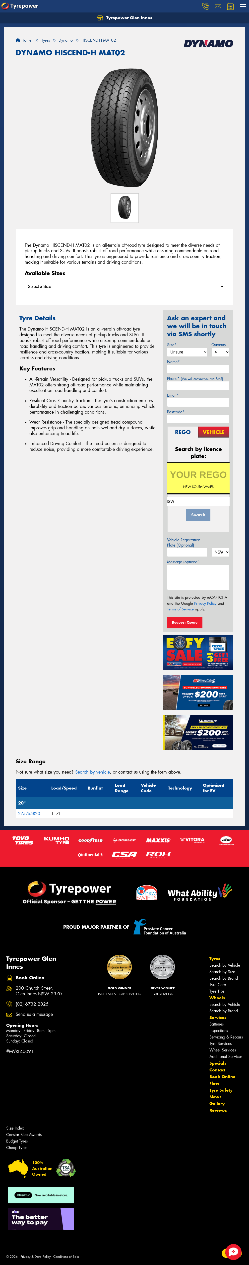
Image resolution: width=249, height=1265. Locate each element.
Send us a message (34, 1014)
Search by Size (222, 971)
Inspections (218, 1030)
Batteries (216, 1024)
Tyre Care (217, 984)
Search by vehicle (92, 772)
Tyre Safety (221, 1090)
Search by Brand (223, 978)
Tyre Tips (216, 991)
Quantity (218, 344)
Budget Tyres (17, 1141)
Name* (173, 361)
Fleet (214, 1083)
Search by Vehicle (224, 965)
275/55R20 (29, 813)
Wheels (217, 998)
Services (217, 1017)
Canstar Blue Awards (24, 1134)
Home (23, 40)
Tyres (214, 958)
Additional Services (225, 1056)
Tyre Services (220, 1043)
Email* (173, 395)
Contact (217, 1070)
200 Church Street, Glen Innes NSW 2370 (39, 991)
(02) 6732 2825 (32, 1004)
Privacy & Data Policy (35, 1257)
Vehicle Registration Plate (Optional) (183, 542)
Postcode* (176, 412)
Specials (217, 1063)
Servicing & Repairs (226, 1037)
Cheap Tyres (16, 1147)
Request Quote (184, 622)
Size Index (15, 1128)
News (215, 1097)
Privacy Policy (205, 603)
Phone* (195, 378)
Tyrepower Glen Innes (124, 18)
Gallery (217, 1103)
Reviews (218, 1110)
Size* (172, 344)
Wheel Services (222, 1050)
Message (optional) (183, 562)
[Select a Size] (124, 286)
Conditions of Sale (66, 1257)
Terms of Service (180, 609)
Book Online (222, 1076)
